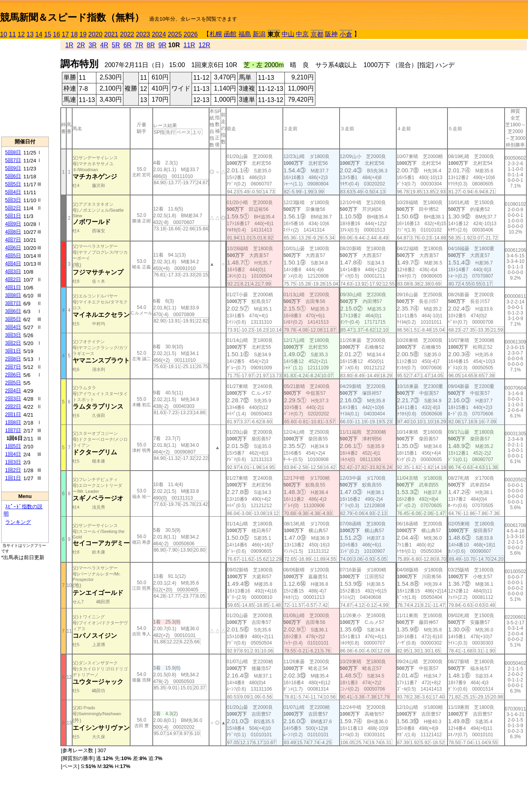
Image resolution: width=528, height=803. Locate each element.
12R (204, 45)
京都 (317, 34)
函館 (230, 34)
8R (151, 45)
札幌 (215, 34)
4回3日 (13, 271)
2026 (191, 34)
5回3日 (13, 200)
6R (127, 45)
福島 (244, 34)
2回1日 (13, 414)
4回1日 (13, 287)
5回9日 (13, 168)
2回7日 (13, 367)
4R (104, 45)
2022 (127, 34)
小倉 (346, 34)
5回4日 (13, 192)
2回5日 (13, 383)
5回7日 (13, 160)
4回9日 (13, 224)
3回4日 (13, 327)
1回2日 (13, 470)
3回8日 (13, 295)
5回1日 (13, 216)
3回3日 (13, 335)
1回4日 (13, 454)
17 (65, 34)
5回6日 (13, 176)
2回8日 (13, 359)
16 (56, 34)
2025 (175, 34)
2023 (143, 34)
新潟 (259, 34)
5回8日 (13, 152)
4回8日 (13, 232)
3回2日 (13, 343)
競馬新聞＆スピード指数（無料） (72, 17)
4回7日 (13, 240)
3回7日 (13, 303)
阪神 (331, 34)
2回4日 (13, 391)
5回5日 (13, 184)
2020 (95, 34)
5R (116, 45)
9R (162, 45)
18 (74, 34)
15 (47, 34)
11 (12, 34)
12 (21, 34)
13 (30, 34)
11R (189, 45)
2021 (111, 34)
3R (92, 45)
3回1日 (13, 351)
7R (139, 45)
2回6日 (13, 375)
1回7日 (13, 430)
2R (81, 45)
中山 (288, 34)
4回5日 (13, 256)
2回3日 (13, 399)
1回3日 (13, 462)
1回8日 (13, 422)
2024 (159, 34)
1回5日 (13, 446)
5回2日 (13, 208)
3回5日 (13, 319)
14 (38, 34)
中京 (302, 34)
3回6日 (13, 311)
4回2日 (13, 279)
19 (82, 34)
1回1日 (13, 478)
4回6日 (13, 248)
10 (3, 34)
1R (69, 45)
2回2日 (13, 406)
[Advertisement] (25, 87)
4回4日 (13, 263)
